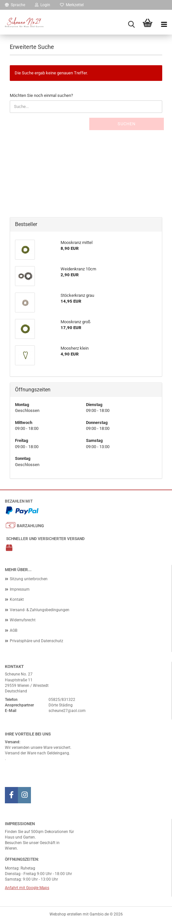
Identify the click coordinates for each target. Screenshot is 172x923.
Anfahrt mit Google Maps (27, 887)
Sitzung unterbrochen (29, 579)
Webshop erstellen (66, 914)
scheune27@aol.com (67, 710)
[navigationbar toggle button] (164, 24)
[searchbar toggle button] (131, 24)
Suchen (127, 123)
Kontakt (17, 599)
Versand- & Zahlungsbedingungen (39, 610)
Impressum (20, 589)
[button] (15, 5)
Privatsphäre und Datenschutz (36, 641)
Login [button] (42, 5)
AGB (13, 630)
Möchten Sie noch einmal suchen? (41, 95)
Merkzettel (72, 5)
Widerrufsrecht (23, 620)
